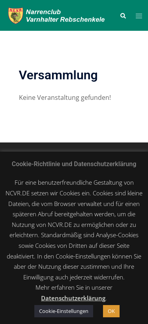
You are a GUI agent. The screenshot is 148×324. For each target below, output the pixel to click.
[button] (123, 15)
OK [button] (111, 311)
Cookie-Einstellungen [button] (63, 311)
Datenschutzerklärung (73, 298)
